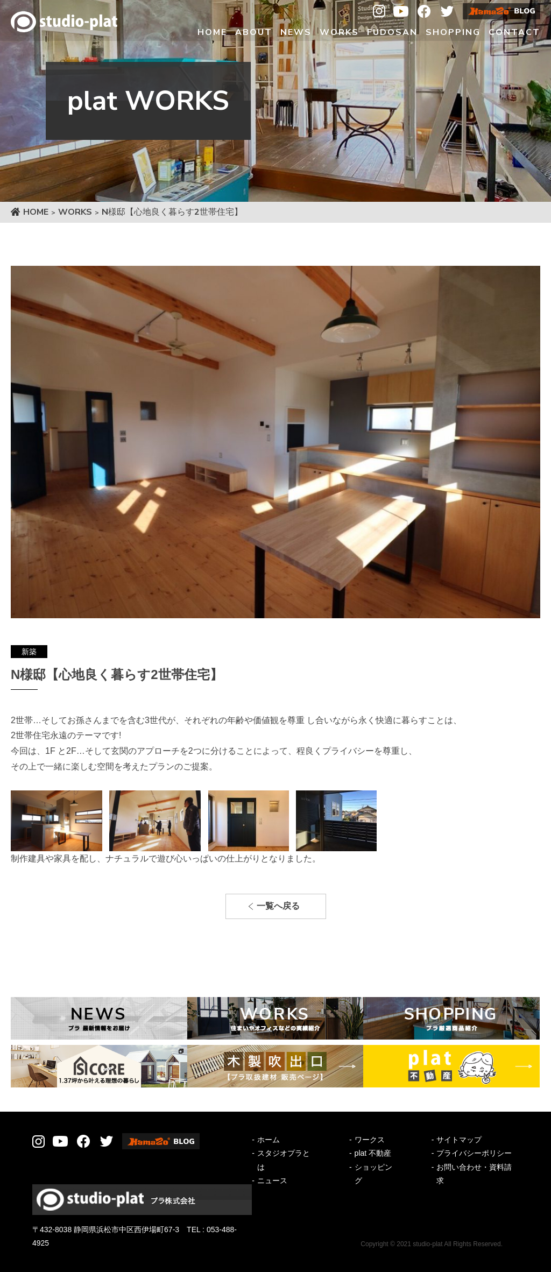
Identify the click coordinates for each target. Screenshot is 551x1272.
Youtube (400, 11)
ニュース (272, 1180)
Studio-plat (64, 21)
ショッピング (373, 1174)
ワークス (370, 1139)
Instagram (379, 11)
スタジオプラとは (283, 1160)
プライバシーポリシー (474, 1153)
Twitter (447, 11)
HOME (35, 212)
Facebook (424, 11)
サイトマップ (459, 1139)
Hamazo (501, 11)
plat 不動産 (373, 1153)
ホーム (268, 1139)
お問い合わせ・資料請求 (474, 1174)
